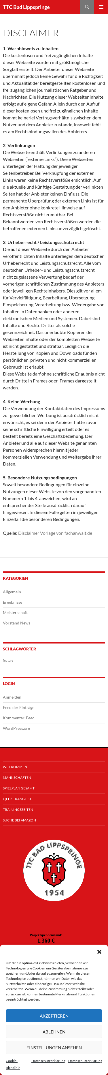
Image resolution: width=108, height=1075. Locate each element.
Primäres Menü (101, 7)
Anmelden (12, 697)
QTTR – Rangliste (18, 799)
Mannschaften (17, 777)
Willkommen (15, 767)
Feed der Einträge (18, 707)
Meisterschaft (15, 612)
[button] (99, 952)
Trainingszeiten (18, 809)
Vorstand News (16, 622)
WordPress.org (16, 728)
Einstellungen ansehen (54, 1047)
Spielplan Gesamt (19, 788)
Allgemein (12, 591)
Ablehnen (54, 1031)
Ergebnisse (12, 602)
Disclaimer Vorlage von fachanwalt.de (55, 533)
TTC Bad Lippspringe (26, 7)
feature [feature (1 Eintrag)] (8, 660)
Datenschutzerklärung (48, 1061)
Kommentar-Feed (19, 717)
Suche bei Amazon (19, 820)
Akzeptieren (54, 1015)
